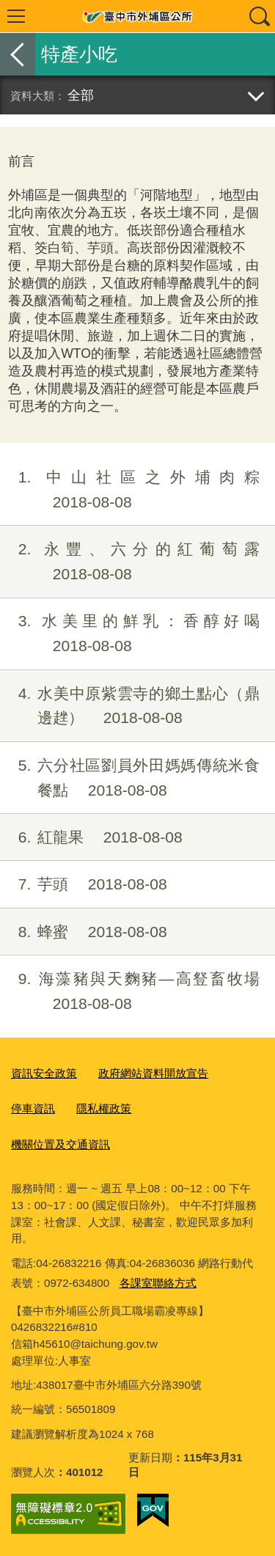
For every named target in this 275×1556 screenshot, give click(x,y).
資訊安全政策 (44, 1073)
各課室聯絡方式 (158, 1283)
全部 (80, 95)
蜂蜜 (83, 932)
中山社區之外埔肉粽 (130, 490)
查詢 (259, 16)
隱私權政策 (103, 1108)
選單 (16, 16)
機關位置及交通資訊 (60, 1144)
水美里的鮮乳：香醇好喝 (130, 633)
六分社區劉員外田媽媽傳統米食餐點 (130, 778)
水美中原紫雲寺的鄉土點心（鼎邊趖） (130, 706)
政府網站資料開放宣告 (153, 1073)
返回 (17, 54)
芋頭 (83, 884)
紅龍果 (91, 837)
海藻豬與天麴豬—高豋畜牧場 (130, 991)
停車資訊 (33, 1108)
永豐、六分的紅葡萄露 (130, 562)
